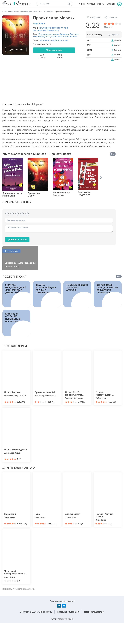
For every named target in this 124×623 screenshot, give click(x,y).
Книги (82, 4)
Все (112, 154)
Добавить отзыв (18, 239)
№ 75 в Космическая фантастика (50, 29)
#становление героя (48, 34)
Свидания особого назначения (20, 263)
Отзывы (111, 4)
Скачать (117, 40)
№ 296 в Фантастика (49, 27)
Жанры (100, 4)
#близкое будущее (69, 34)
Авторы (91, 4)
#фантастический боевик (64, 36)
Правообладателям (94, 612)
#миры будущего (41, 36)
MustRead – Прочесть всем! (54, 40)
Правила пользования (68, 612)
